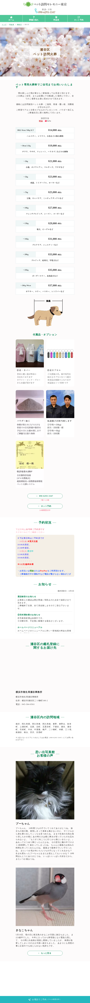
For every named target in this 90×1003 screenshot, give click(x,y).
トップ (4, 24)
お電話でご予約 (46, 999)
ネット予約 (78, 20)
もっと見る (46, 953)
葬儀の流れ (33, 20)
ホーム (11, 20)
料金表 (56, 20)
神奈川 (19, 24)
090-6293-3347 (46, 496)
